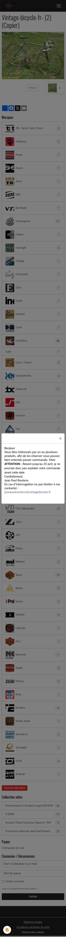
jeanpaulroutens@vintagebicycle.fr (27, 492)
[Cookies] (7, 930)
